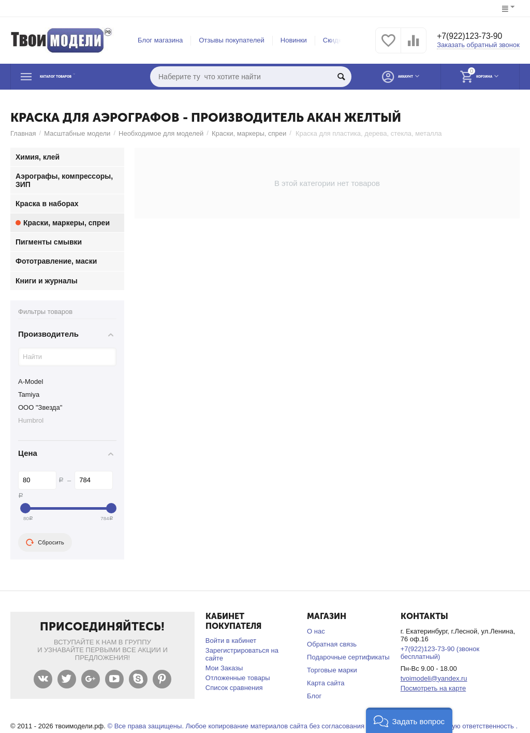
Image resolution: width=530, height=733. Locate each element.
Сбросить (45, 542)
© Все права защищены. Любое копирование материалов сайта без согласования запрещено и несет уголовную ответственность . (312, 726)
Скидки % (338, 40)
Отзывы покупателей (231, 40)
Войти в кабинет (230, 640)
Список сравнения (234, 688)
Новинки (294, 40)
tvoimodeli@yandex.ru (434, 678)
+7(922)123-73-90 (474, 37)
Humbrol (30, 420)
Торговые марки (332, 670)
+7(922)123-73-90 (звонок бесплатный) (440, 652)
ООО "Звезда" (40, 407)
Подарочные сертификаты (348, 657)
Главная (23, 133)
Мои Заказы (224, 668)
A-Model (30, 381)
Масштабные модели (77, 133)
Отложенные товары (237, 678)
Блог (314, 696)
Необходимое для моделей (161, 133)
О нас (316, 631)
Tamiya (28, 394)
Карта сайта (326, 683)
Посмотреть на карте (433, 688)
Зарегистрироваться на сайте (241, 654)
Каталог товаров (74, 77)
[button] (409, 720)
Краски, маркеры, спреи (249, 133)
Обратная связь (332, 644)
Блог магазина (160, 40)
